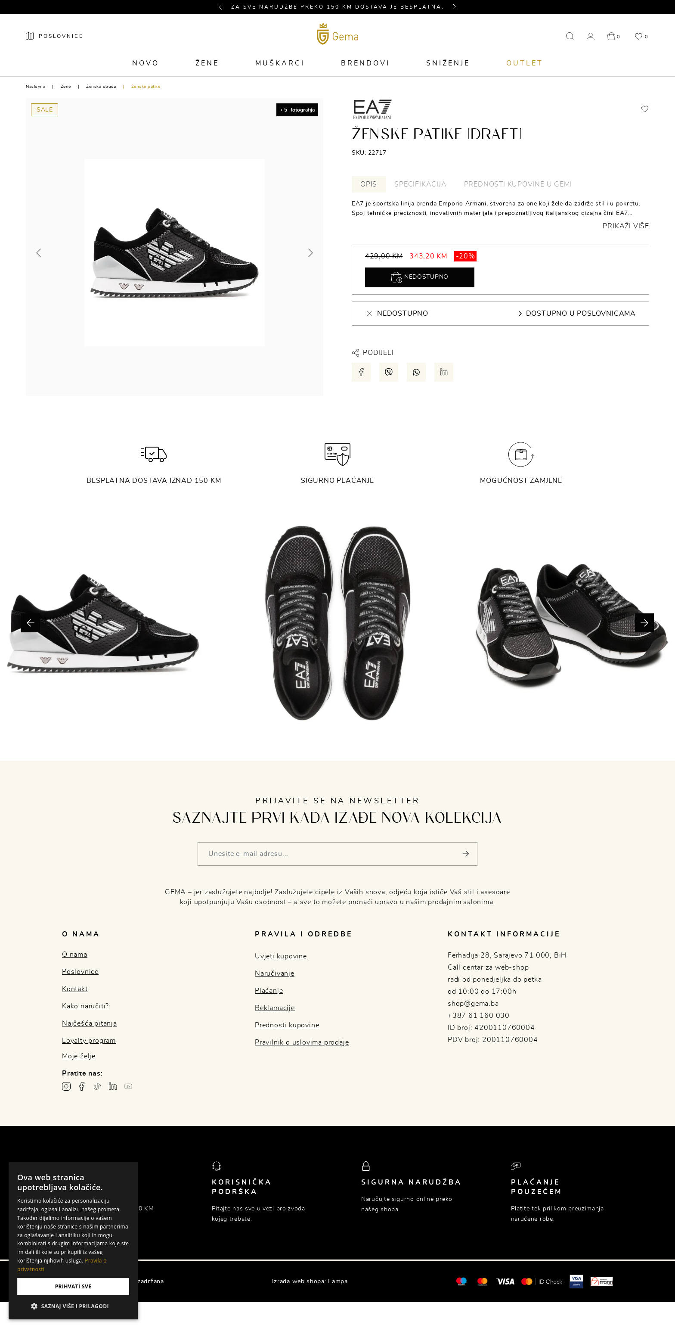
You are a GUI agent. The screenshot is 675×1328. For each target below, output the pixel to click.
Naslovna (35, 86)
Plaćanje (269, 990)
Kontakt (75, 989)
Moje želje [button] (79, 1056)
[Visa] (505, 1281)
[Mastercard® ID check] (541, 1281)
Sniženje (448, 63)
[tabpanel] (500, 215)
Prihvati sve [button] (73, 1286)
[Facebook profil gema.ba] (81, 1086)
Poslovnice (80, 971)
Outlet (524, 63)
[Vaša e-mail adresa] (337, 854)
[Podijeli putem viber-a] (388, 372)
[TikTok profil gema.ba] (97, 1086)
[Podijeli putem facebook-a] (361, 372)
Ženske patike (146, 86)
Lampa (338, 1281)
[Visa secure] (576, 1281)
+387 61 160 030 (479, 1015)
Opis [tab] (368, 184)
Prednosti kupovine (287, 1025)
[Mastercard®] (461, 1281)
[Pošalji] (465, 854)
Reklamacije (275, 1008)
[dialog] (73, 1240)
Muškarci (280, 63)
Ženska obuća (101, 86)
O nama (74, 954)
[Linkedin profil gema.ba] (112, 1086)
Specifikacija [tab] (420, 184)
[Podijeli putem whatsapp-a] (416, 372)
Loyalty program (89, 1040)
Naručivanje (274, 973)
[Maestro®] (482, 1281)
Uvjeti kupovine (281, 956)
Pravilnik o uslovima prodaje (302, 1042)
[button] (224, 7)
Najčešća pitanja (89, 1023)
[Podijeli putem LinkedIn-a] (443, 372)
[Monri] (602, 1281)
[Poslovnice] (55, 36)
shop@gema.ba (473, 1003)
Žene (207, 63)
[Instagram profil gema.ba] (66, 1086)
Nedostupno (420, 277)
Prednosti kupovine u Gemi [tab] (518, 184)
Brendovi (365, 63)
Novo (145, 63)
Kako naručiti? (85, 1006)
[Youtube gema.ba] (128, 1086)
